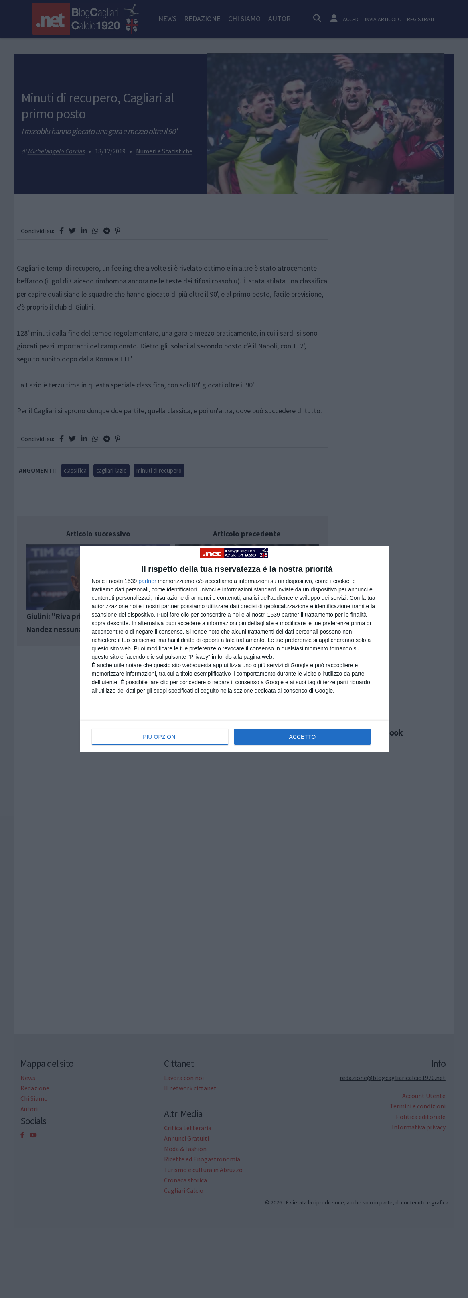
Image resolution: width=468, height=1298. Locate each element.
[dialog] (234, 649)
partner (147, 581)
